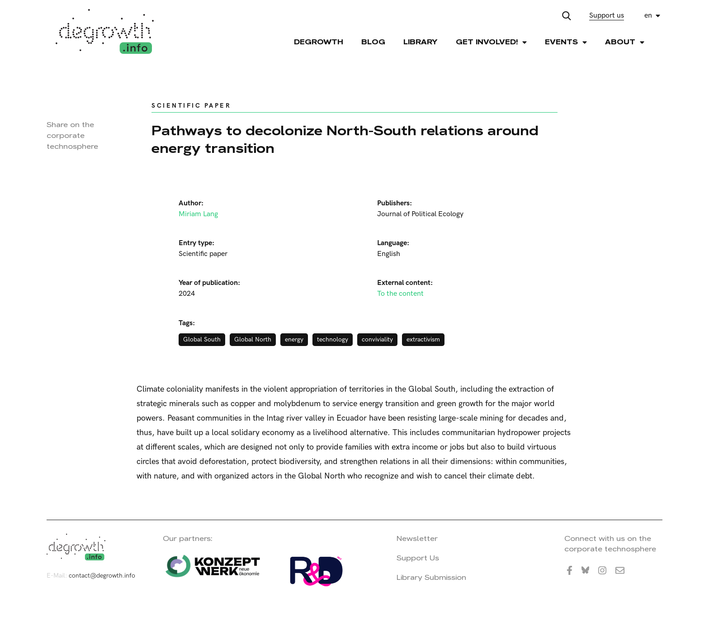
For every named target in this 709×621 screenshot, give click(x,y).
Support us (606, 15)
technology (332, 339)
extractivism (423, 339)
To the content (400, 293)
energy (294, 339)
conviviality (377, 339)
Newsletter (417, 538)
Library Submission (431, 577)
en (648, 15)
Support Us (418, 558)
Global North (252, 339)
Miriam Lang (198, 214)
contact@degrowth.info (102, 575)
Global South (202, 339)
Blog (373, 42)
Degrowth (318, 42)
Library (420, 42)
